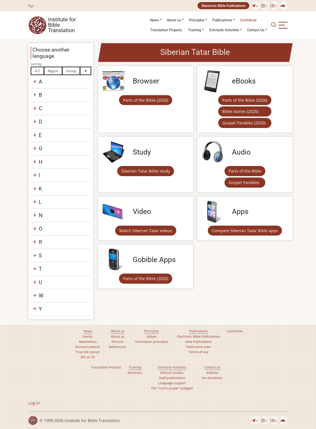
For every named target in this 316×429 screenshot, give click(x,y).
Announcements (87, 347)
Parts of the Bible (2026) (145, 100)
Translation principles (151, 341)
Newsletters (88, 341)
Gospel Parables (244, 182)
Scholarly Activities (224, 30)
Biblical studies (171, 373)
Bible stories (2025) (240, 111)
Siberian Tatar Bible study (145, 171)
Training (194, 30)
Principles (196, 20)
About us (174, 20)
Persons (118, 341)
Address (212, 373)
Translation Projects (166, 30)
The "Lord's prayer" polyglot (172, 388)
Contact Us (255, 30)
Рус (31, 6)
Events (88, 336)
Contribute (248, 20)
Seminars (135, 373)
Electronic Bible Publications (223, 5)
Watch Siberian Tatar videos (145, 230)
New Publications (198, 341)
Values (152, 336)
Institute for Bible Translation (62, 25)
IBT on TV (88, 357)
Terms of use (198, 352)
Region (53, 71)
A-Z (37, 71)
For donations (212, 378)
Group (71, 71)
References (117, 347)
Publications (222, 20)
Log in (34, 403)
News (154, 20)
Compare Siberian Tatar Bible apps (245, 230)
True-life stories (88, 352)
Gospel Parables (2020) (244, 123)
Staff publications (172, 378)
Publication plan (198, 347)
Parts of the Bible (245, 171)
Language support (172, 383)
